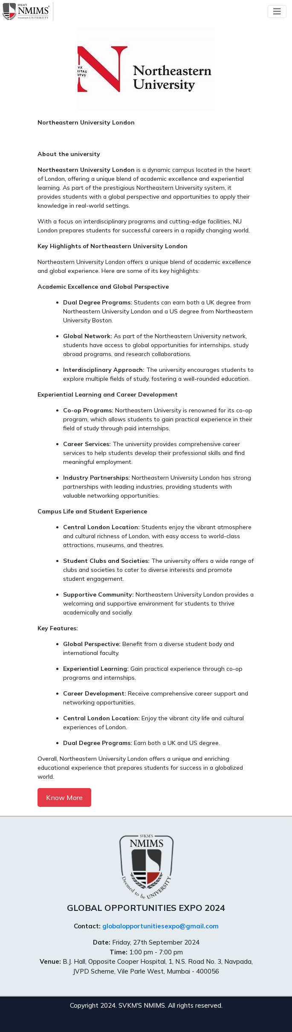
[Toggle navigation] (277, 11)
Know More (64, 797)
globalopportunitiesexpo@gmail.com (160, 926)
